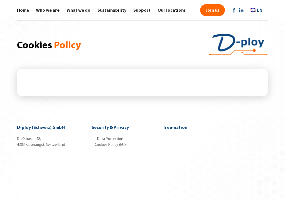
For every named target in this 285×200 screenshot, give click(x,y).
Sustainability (111, 10)
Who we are (48, 10)
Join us (212, 10)
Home (23, 10)
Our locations (172, 10)
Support (142, 10)
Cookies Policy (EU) (110, 144)
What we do (78, 10)
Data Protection (110, 138)
